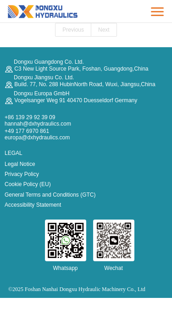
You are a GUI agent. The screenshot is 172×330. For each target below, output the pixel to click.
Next (104, 30)
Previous (73, 30)
